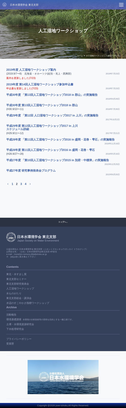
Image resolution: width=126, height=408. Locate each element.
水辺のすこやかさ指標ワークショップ (27, 303)
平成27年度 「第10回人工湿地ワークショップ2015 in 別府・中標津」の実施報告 (57, 160)
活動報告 (11, 314)
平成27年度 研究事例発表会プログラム (31, 170)
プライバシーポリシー (19, 339)
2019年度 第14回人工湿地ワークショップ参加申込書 (39, 84)
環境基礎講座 (13, 319)
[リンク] (63, 377)
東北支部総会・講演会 (19, 298)
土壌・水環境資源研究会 (20, 324)
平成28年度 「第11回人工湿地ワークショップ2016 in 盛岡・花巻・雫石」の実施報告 (60, 139)
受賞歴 (10, 343)
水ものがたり (13, 293)
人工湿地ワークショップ (20, 288)
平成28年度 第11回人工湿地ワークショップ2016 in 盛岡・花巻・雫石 (50, 150)
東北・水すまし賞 (16, 274)
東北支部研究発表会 (17, 283)
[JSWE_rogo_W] (4, 5)
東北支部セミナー (16, 279)
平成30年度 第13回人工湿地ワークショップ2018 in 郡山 (42, 105)
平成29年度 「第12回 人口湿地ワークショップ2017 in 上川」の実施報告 (52, 115)
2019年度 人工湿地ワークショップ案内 (31, 69)
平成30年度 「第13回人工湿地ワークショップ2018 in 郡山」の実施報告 (52, 94)
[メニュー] (121, 5)
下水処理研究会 (15, 329)
